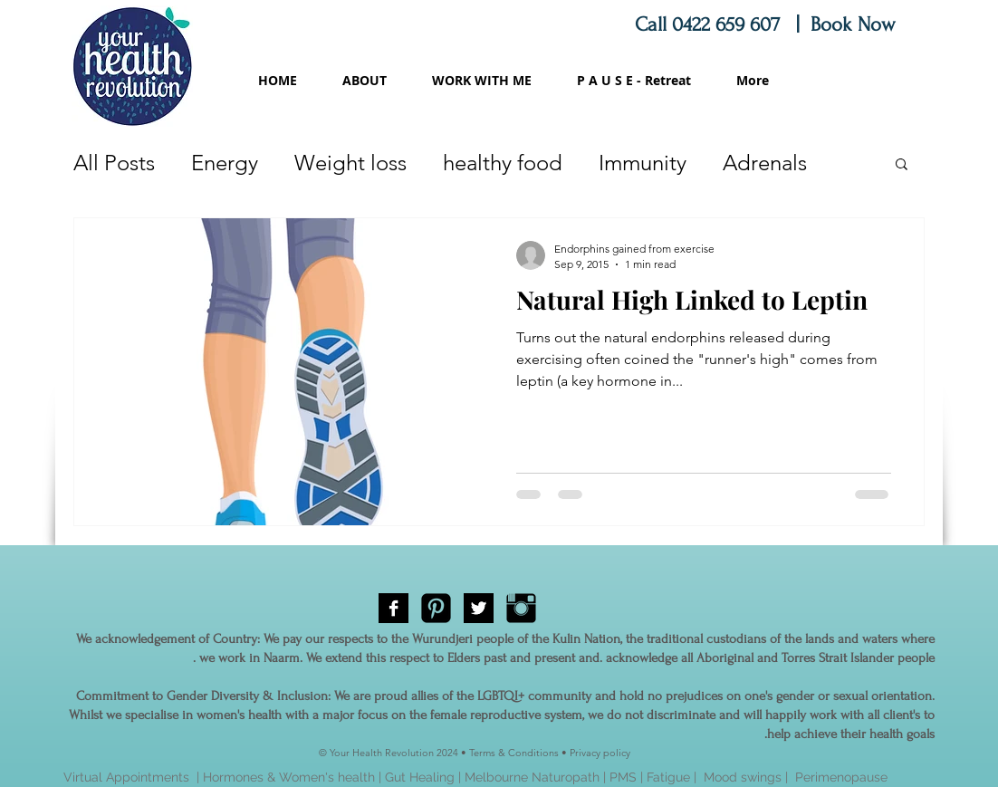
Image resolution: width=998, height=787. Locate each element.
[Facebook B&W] (393, 608)
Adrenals (765, 162)
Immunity (642, 162)
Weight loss (350, 162)
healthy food (502, 162)
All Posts (114, 162)
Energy (224, 162)
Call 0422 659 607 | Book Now (768, 24)
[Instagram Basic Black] (521, 608)
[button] (901, 165)
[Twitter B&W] (479, 608)
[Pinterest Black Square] (436, 608)
